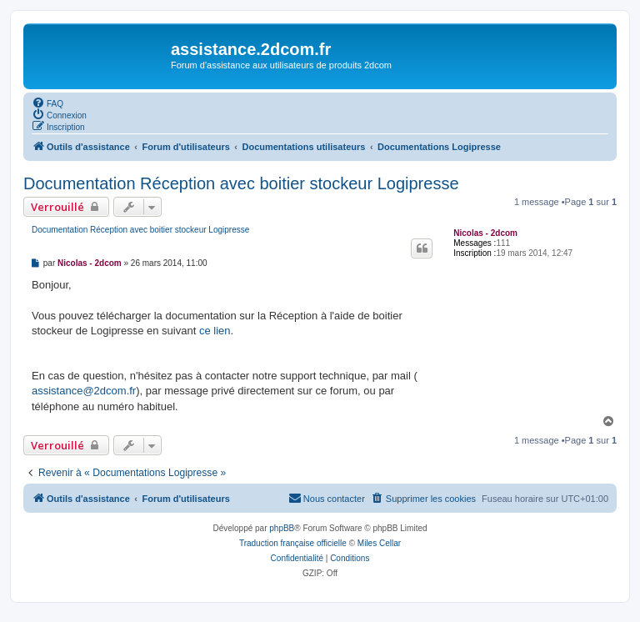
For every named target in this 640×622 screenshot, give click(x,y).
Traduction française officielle (293, 543)
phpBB (281, 528)
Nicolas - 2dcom (485, 233)
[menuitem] (47, 102)
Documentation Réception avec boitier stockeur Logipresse (241, 183)
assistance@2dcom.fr (84, 390)
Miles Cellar (379, 543)
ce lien (215, 330)
